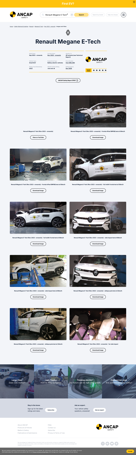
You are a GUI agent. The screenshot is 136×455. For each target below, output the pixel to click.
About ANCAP (23, 425)
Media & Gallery (23, 430)
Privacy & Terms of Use (56, 433)
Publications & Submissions (27, 433)
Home (11, 26)
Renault (31, 26)
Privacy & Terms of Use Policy (40, 452)
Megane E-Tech (39, 26)
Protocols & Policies (25, 428)
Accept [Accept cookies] (130, 451)
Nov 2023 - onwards (49, 26)
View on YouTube (38, 137)
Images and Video (61, 26)
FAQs (49, 425)
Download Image (97, 137)
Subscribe (51, 430)
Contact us (52, 428)
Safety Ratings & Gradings (21, 26)
